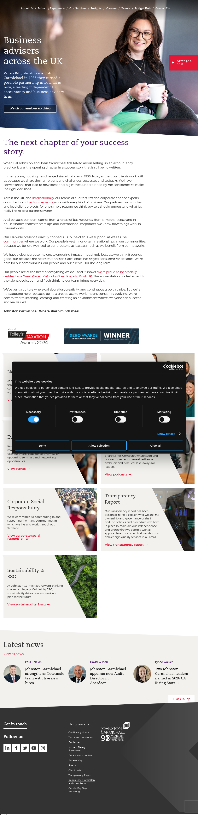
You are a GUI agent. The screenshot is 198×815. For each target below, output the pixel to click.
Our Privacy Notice (78, 732)
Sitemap (73, 765)
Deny (42, 445)
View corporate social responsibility (23, 537)
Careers (111, 8)
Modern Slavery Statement (76, 749)
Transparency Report (80, 775)
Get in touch (15, 724)
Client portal (75, 770)
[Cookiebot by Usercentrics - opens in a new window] (166, 367)
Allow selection (98, 445)
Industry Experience (51, 8)
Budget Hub (143, 8)
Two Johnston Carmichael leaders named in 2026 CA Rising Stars (171, 676)
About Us (27, 8)
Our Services (77, 8)
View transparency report (124, 544)
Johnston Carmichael (7, 7)
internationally (43, 198)
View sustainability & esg (26, 604)
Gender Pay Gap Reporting (77, 790)
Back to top (182, 699)
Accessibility (75, 760)
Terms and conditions (80, 737)
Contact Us (162, 8)
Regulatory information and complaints (81, 782)
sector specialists (40, 202)
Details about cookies (80, 755)
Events (125, 8)
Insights (96, 8)
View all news (13, 654)
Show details (166, 433)
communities (13, 241)
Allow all (155, 445)
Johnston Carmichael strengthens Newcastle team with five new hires (44, 676)
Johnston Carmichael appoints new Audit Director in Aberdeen (108, 676)
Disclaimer (74, 742)
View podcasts (116, 474)
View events (16, 468)
